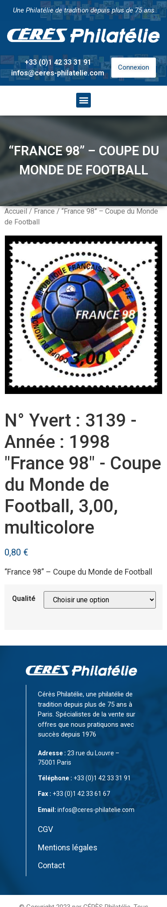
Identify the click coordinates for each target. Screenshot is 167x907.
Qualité (24, 598)
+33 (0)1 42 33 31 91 (57, 62)
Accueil (15, 211)
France (44, 211)
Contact (51, 865)
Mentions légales (68, 847)
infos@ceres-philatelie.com (57, 73)
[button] (83, 100)
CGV (45, 829)
